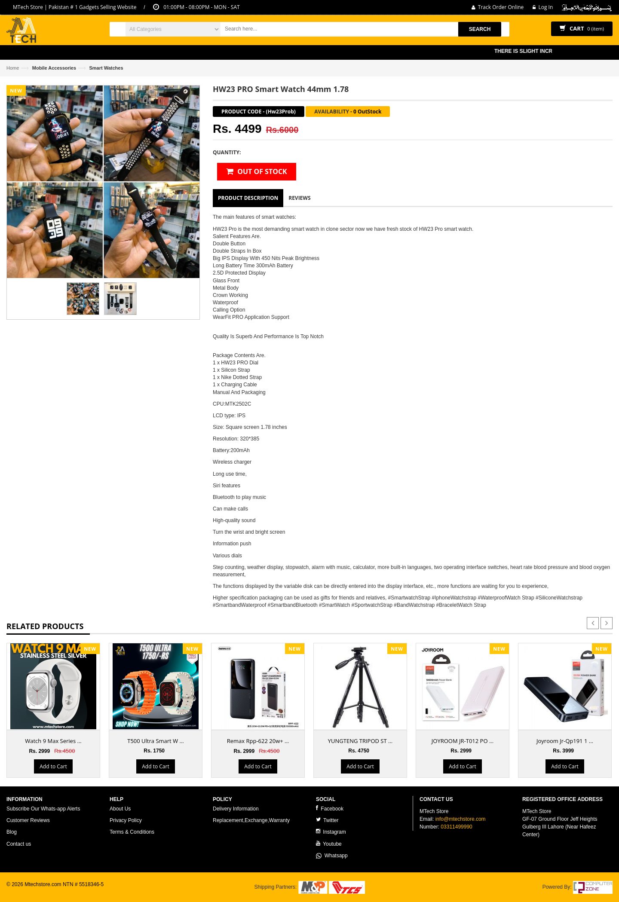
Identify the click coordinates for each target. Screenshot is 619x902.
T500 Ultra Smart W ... (155, 741)
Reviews (299, 198)
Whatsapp (332, 856)
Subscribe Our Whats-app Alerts (43, 809)
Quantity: (227, 152)
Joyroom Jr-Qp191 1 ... (564, 741)
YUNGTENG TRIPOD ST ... (360, 741)
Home (12, 67)
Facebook (329, 808)
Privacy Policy (126, 820)
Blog (11, 832)
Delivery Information (236, 809)
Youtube (329, 844)
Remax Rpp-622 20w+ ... (258, 741)
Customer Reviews (28, 820)
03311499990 (456, 827)
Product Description (248, 198)
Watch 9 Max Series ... (53, 741)
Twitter (327, 820)
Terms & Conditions (132, 832)
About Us (120, 809)
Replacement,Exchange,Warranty (251, 820)
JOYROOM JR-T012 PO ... (462, 741)
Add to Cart (53, 766)
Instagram (331, 832)
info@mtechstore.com (460, 819)
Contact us (18, 844)
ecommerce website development (44, 892)
